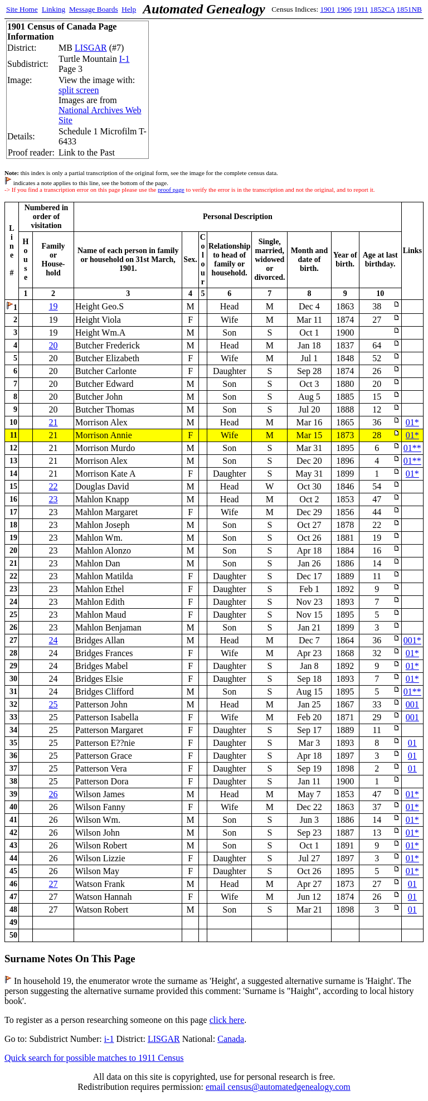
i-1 (109, 1039)
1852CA (382, 9)
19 (53, 306)
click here (227, 1020)
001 (412, 704)
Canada (230, 1039)
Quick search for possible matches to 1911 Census (94, 1058)
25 (53, 704)
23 (53, 499)
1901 (327, 9)
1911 (361, 9)
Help (128, 9)
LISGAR (91, 47)
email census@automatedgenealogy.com (278, 1087)
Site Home (22, 9)
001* (412, 640)
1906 (344, 9)
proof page (171, 189)
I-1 (124, 59)
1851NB (409, 9)
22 (53, 486)
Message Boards (93, 9)
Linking (53, 9)
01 (412, 743)
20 (53, 345)
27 (53, 884)
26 (53, 794)
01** (412, 448)
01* (412, 422)
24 (53, 640)
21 (53, 422)
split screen (79, 90)
